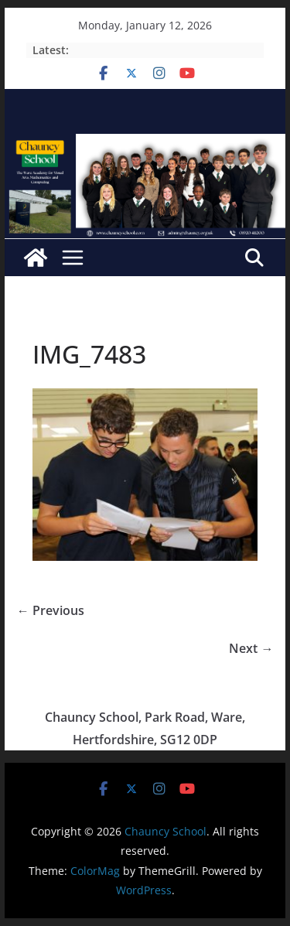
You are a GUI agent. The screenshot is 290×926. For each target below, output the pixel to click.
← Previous (50, 610)
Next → (251, 648)
